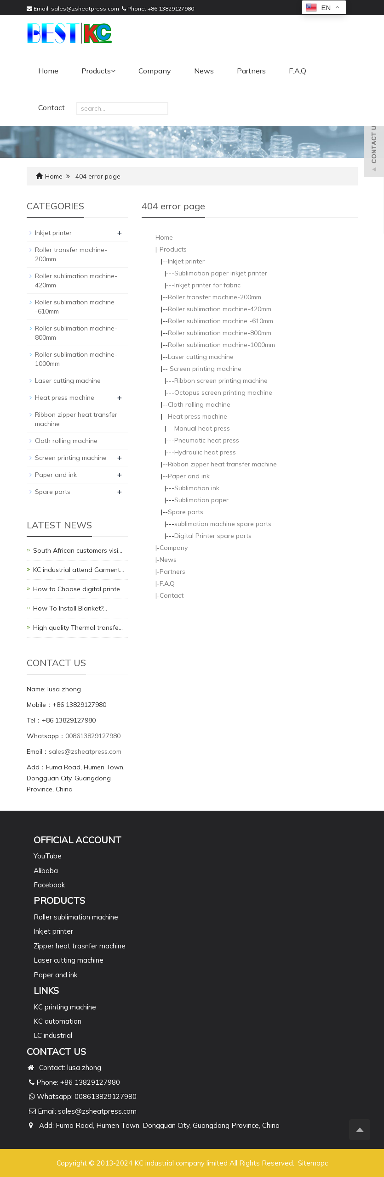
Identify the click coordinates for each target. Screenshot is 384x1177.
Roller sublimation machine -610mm (220, 321)
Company (154, 70)
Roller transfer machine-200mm (214, 297)
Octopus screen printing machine (223, 392)
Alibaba (46, 870)
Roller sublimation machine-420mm (219, 309)
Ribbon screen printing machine (221, 380)
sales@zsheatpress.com (85, 8)
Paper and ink (189, 476)
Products (98, 70)
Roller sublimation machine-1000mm (221, 345)
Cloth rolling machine (199, 404)
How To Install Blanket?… (70, 608)
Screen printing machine (204, 368)
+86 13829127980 (171, 8)
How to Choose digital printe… (78, 589)
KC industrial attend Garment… (78, 570)
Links (46, 990)
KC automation (57, 1021)
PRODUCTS (59, 900)
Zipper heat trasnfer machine (80, 946)
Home (48, 70)
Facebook (49, 884)
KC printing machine (65, 1007)
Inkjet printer (186, 261)
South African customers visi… (77, 550)
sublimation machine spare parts (222, 524)
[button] (113, 70)
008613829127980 (92, 736)
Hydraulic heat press (205, 452)
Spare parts (185, 512)
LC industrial (53, 1035)
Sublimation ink (196, 488)
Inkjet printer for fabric (207, 285)
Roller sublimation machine (76, 917)
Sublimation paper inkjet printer (220, 273)
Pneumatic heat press (206, 440)
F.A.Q (297, 70)
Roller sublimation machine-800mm (219, 333)
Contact (51, 107)
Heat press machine (197, 416)
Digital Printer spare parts (213, 536)
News (204, 70)
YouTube (48, 856)
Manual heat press (202, 428)
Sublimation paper (201, 500)
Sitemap (311, 1163)
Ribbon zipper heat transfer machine (222, 464)
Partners (251, 70)
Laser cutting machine (201, 357)
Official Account (77, 840)
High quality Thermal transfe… (78, 627)
